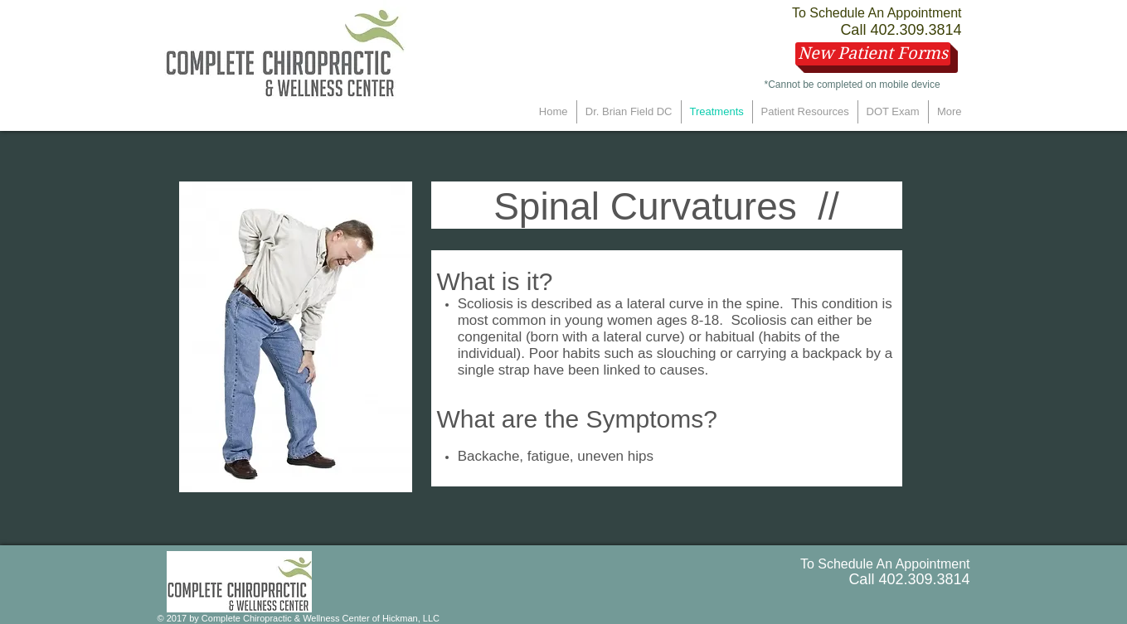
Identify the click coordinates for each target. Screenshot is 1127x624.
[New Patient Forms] (872, 53)
